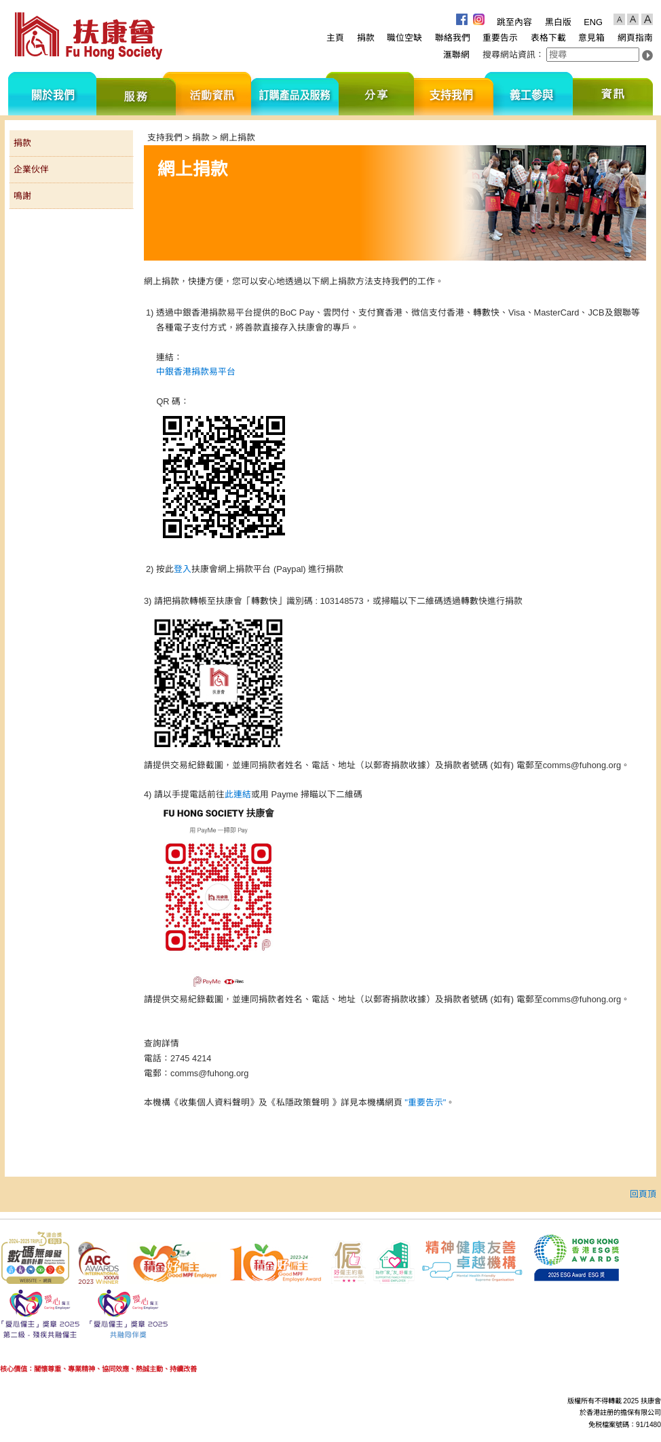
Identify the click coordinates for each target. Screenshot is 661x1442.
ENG (593, 22)
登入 (182, 569)
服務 (136, 93)
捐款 (366, 38)
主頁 (335, 38)
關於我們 (52, 93)
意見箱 (591, 38)
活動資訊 (213, 93)
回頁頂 (643, 1194)
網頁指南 (635, 38)
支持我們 (453, 93)
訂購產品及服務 (295, 93)
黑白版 (558, 22)
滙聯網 (456, 55)
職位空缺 (404, 38)
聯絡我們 (452, 38)
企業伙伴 (31, 169)
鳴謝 (22, 196)
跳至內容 (514, 22)
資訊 (613, 93)
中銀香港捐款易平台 (195, 371)
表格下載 (548, 38)
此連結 (238, 794)
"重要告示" (425, 1102)
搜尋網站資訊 (509, 55)
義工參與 (533, 93)
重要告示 (500, 38)
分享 (376, 93)
